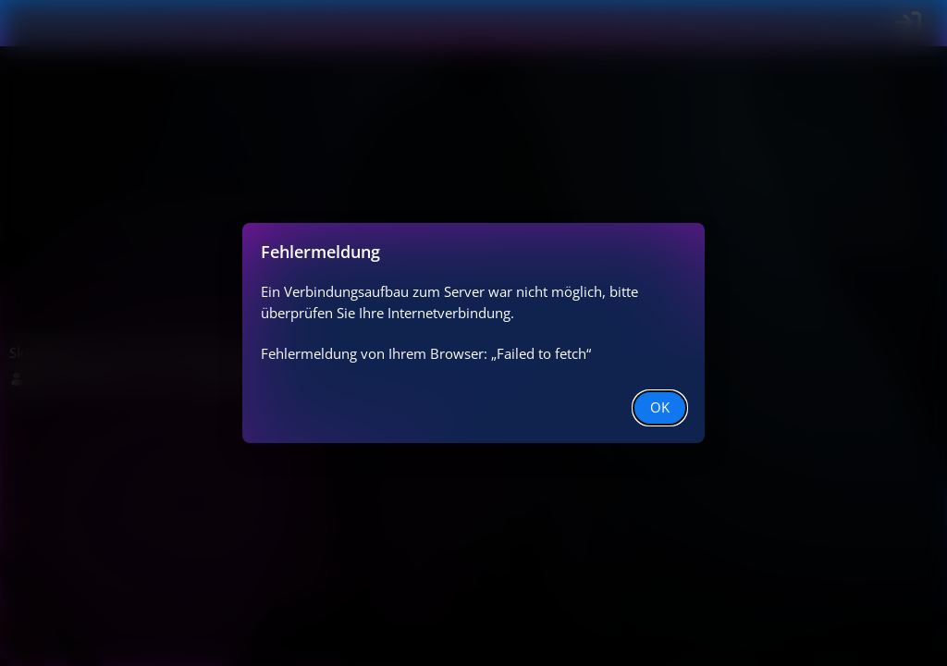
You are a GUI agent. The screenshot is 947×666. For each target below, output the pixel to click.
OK (660, 407)
